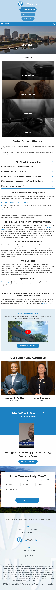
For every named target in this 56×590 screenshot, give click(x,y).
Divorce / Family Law (28, 94)
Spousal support (8, 213)
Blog (43, 519)
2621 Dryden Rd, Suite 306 (28, 530)
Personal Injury (28, 113)
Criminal (14, 519)
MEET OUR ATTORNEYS (28, 461)
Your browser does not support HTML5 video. (26, 435)
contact (44, 303)
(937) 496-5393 (28, 556)
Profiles (7, 519)
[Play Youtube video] (28, 331)
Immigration (28, 132)
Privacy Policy (39, 584)
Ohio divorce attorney (34, 154)
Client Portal (28, 18)
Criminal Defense (28, 75)
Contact (48, 519)
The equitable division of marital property (16, 202)
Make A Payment (28, 14)
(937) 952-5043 (29, 10)
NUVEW (5, 584)
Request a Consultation (28, 346)
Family (20, 519)
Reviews (37, 519)
